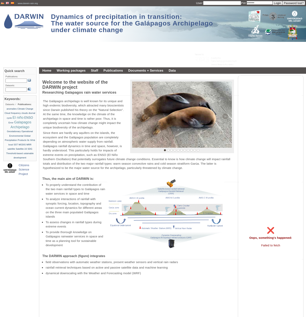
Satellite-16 (21, 149)
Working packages (71, 70)
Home (46, 70)
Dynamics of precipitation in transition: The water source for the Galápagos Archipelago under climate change (132, 23)
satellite (11, 149)
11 (198, 150)
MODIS (22, 144)
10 (195, 150)
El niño (17, 117)
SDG (30, 149)
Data (172, 70)
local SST (13, 144)
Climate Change (25, 109)
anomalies (12, 109)
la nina (31, 140)
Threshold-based (14, 153)
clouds (24, 113)
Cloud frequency (13, 113)
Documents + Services (145, 70)
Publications (113, 70)
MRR (29, 144)
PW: (244, 3)
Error (10, 122)
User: (199, 3)
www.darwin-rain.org (28, 3)
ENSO (28, 117)
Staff (94, 70)
